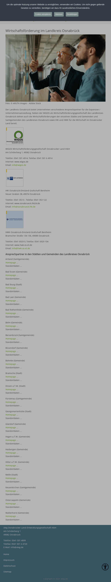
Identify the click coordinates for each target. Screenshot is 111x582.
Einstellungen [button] (72, 14)
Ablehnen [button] (59, 14)
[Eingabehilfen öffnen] (105, 566)
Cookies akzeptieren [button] (43, 14)
